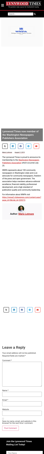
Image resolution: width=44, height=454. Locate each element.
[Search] (34, 14)
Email (5, 400)
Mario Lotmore (26, 213)
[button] (5, 146)
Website (5, 409)
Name (5, 390)
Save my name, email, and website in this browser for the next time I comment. (19, 422)
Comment (7, 360)
